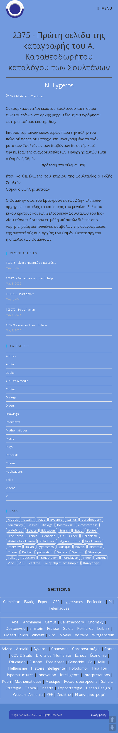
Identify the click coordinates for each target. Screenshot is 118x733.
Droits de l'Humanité (53, 655)
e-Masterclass (88, 525)
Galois (68, 628)
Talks (9, 480)
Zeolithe (34, 563)
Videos (10, 488)
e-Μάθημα (15, 530)
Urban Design (98, 687)
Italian (29, 547)
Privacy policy (98, 714)
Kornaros (85, 628)
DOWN (112, 727)
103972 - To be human (20, 309)
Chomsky (95, 622)
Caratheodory (91, 519)
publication (44, 552)
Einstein (36, 628)
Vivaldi (65, 634)
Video (87, 558)
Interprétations (97, 674)
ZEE (21, 563)
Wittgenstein (103, 634)
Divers (10, 405)
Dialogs (11, 397)
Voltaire (81, 634)
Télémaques (59, 608)
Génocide (76, 661)
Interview (14, 547)
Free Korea (15, 536)
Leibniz (103, 628)
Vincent (101, 558)
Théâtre (47, 687)
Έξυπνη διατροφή (90, 694)
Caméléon (11, 601)
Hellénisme (17, 668)
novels (80, 547)
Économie (98, 655)
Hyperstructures (19, 674)
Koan (6, 681)
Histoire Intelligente (21, 541)
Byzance (56, 519)
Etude (78, 530)
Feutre (91, 530)
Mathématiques (28, 681)
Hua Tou (99, 668)
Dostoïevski (16, 628)
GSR (56, 601)
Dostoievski (65, 525)
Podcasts (12, 455)
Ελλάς (29, 601)
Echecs (32, 530)
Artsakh (28, 519)
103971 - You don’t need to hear (26, 325)
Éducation (17, 661)
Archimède (32, 622)
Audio (10, 364)
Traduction (27, 558)
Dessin (32, 525)
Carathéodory (72, 622)
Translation (70, 558)
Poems (10, 463)
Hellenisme (90, 536)
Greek (73, 536)
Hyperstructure (70, 541)
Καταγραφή (91, 563)
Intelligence (93, 541)
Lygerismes (73, 601)
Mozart (10, 634)
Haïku (101, 661)
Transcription (48, 558)
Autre (42, 519)
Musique (65, 547)
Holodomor (47, 541)
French (32, 536)
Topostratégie (69, 687)
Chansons (59, 648)
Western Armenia (28, 694)
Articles (39, 96)
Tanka (30, 687)
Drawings (12, 414)
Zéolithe (64, 694)
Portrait (27, 552)
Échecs (80, 655)
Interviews (13, 422)
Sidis (24, 634)
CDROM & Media (17, 381)
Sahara (62, 552)
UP (112, 719)
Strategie (94, 552)
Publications (14, 472)
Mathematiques (17, 430)
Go (62, 536)
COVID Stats (21, 655)
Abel (15, 622)
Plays (9, 447)
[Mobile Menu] (105, 8)
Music (10, 438)
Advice (7, 648)
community (15, 525)
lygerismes (46, 547)
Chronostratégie (86, 648)
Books (10, 373)
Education (48, 530)
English (65, 530)
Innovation (46, 674)
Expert (43, 601)
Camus (72, 519)
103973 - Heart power (20, 294)
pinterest (95, 547)
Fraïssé (53, 628)
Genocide (48, 536)
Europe (36, 661)
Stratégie (13, 687)
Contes (11, 389)
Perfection (96, 601)
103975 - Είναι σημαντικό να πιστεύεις (31, 263)
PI (110, 601)
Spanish (78, 552)
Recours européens (80, 681)
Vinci (11, 563)
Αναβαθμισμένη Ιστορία (62, 563)
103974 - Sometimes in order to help (29, 278)
